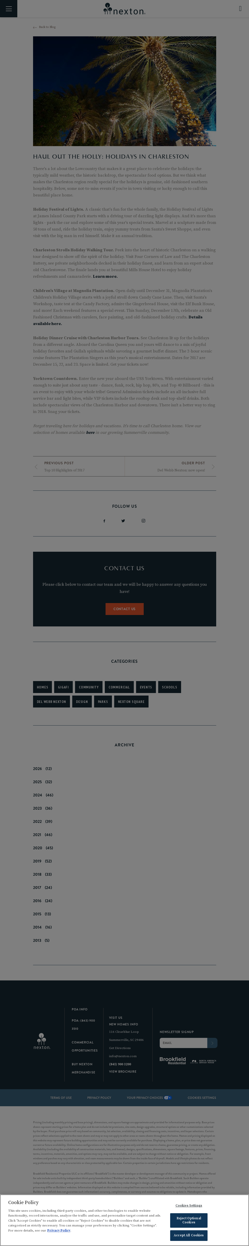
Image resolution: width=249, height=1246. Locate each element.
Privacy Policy (58, 1232)
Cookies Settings (188, 1207)
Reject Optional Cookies (189, 1222)
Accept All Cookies (189, 1237)
